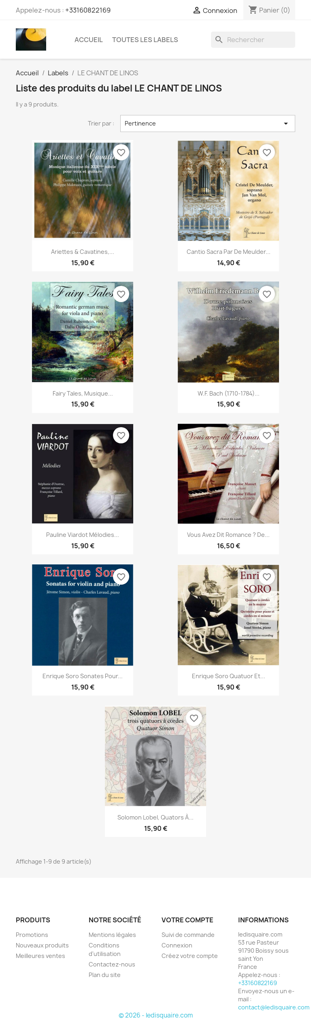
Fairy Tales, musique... (83, 393)
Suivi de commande (188, 935)
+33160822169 (88, 10)
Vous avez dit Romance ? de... (228, 535)
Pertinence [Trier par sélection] (208, 123)
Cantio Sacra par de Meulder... (229, 251)
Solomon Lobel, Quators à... (155, 817)
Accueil (89, 39)
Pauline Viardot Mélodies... (82, 535)
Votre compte (187, 919)
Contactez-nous (112, 964)
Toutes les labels (145, 39)
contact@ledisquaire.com (273, 1007)
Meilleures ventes (40, 956)
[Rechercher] (253, 40)
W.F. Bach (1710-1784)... (229, 393)
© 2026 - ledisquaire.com (156, 1015)
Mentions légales (112, 935)
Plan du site (105, 975)
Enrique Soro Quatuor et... (228, 676)
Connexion (177, 945)
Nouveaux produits (42, 945)
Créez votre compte (190, 956)
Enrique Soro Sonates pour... (83, 676)
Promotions (32, 935)
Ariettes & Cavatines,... (82, 251)
